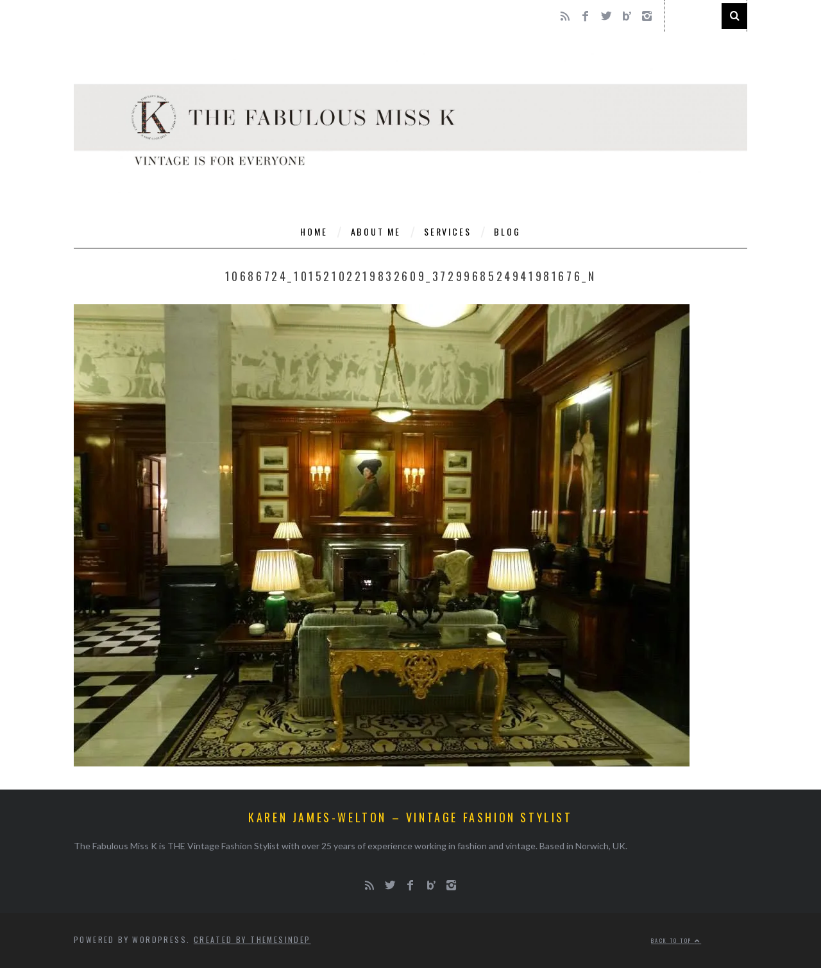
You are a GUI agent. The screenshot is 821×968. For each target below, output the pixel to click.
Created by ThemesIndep (252, 939)
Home (313, 231)
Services (447, 231)
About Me (376, 231)
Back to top (676, 940)
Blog (507, 231)
